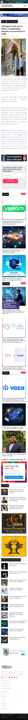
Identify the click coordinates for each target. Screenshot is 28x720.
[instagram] (7, 677)
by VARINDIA (5, 36)
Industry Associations (5, 683)
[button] (24, 6)
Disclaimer (3, 705)
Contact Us (3, 699)
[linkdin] (10, 677)
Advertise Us (3, 697)
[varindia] (17, 677)
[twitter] (5, 677)
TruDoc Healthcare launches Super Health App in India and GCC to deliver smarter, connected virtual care (13, 341)
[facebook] (2, 677)
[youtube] (12, 677)
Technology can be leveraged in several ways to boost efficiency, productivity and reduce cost (16, 507)
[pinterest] (15, 677)
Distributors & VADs (5, 680)
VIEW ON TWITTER (14, 477)
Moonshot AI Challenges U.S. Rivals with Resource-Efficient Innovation (13, 427)
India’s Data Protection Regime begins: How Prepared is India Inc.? (12, 279)
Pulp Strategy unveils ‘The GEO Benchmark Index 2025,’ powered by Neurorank (13, 312)
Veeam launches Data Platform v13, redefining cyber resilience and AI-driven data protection (13, 223)
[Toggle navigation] (2, 9)
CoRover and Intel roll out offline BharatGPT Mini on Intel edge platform (14, 368)
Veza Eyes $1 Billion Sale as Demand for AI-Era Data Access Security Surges (13, 400)
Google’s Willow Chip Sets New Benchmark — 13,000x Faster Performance (16, 614)
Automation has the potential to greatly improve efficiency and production (16, 491)
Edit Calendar (4, 691)
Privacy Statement (5, 708)
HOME (3, 21)
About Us (3, 694)
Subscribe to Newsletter (6, 688)
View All (23, 193)
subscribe (10, 181)
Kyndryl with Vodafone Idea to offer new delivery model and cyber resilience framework (13, 251)
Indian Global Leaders (5, 685)
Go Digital (3, 703)
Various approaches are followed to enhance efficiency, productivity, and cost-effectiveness (17, 499)
